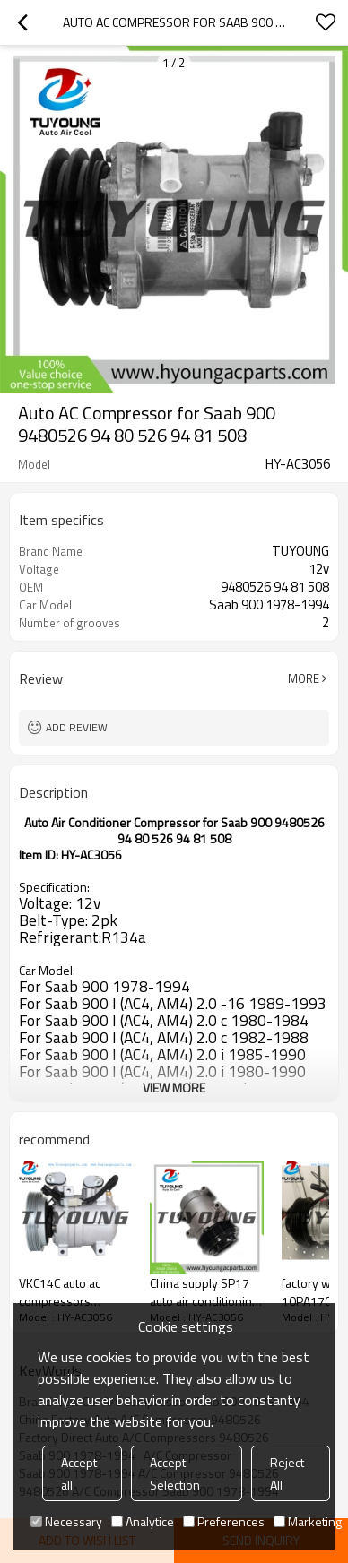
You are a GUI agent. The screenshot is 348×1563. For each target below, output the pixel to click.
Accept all (79, 1473)
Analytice (142, 1521)
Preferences (224, 1521)
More (303, 678)
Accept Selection (175, 1473)
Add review (77, 727)
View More (174, 1087)
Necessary (66, 1521)
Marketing (308, 1521)
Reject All (287, 1473)
